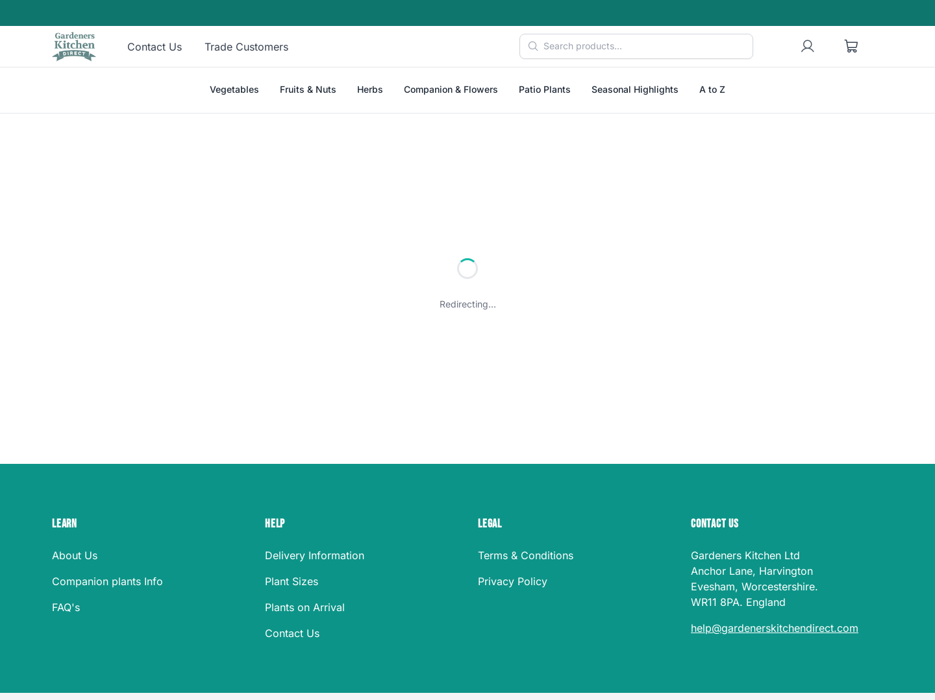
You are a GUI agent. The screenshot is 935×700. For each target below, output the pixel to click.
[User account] (808, 47)
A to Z (712, 89)
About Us (74, 555)
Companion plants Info (107, 581)
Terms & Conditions (525, 555)
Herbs (370, 89)
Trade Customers (246, 46)
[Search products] (636, 46)
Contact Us (154, 46)
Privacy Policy (512, 581)
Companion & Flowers (451, 89)
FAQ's (66, 607)
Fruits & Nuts (308, 89)
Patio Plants (545, 89)
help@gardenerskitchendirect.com (774, 628)
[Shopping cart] (851, 46)
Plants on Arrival (305, 607)
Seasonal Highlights (635, 89)
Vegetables (234, 89)
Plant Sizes (291, 581)
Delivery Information (314, 555)
